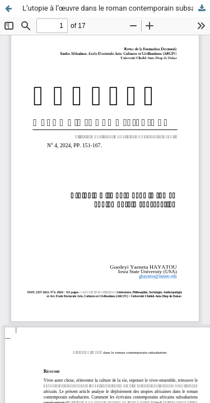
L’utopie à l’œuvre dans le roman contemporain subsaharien (116, 8)
